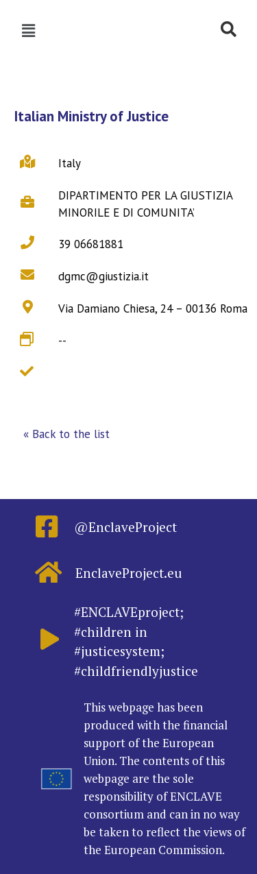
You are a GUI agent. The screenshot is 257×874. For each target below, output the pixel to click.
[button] (66, 434)
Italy (69, 163)
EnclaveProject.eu (128, 572)
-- (62, 340)
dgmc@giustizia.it (103, 276)
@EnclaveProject (125, 526)
